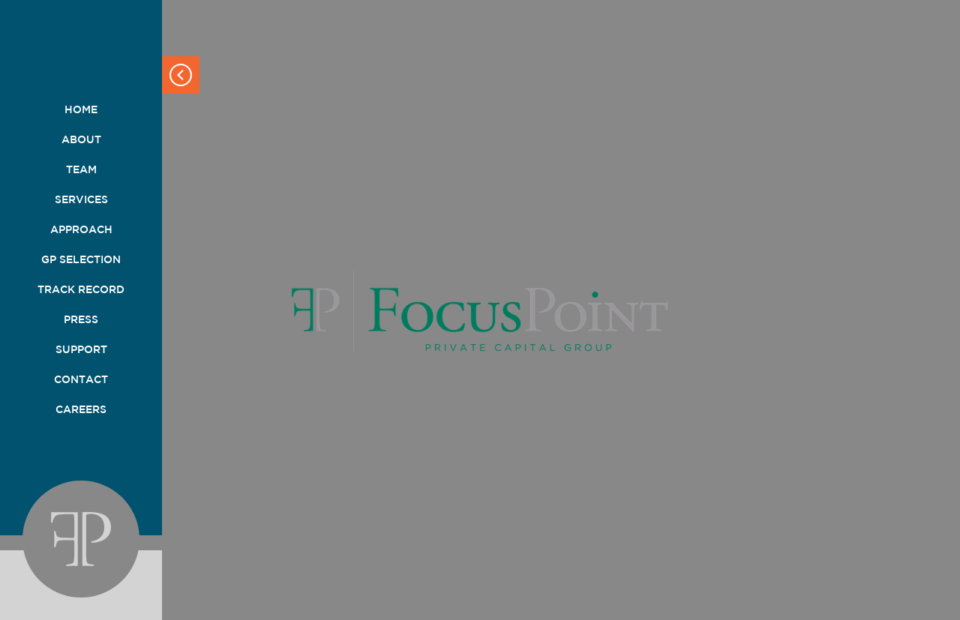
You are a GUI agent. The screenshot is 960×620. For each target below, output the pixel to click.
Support (81, 349)
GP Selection (81, 259)
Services (81, 199)
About (81, 139)
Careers (81, 409)
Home (81, 109)
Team (81, 169)
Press (81, 319)
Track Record (81, 289)
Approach (81, 229)
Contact (81, 379)
